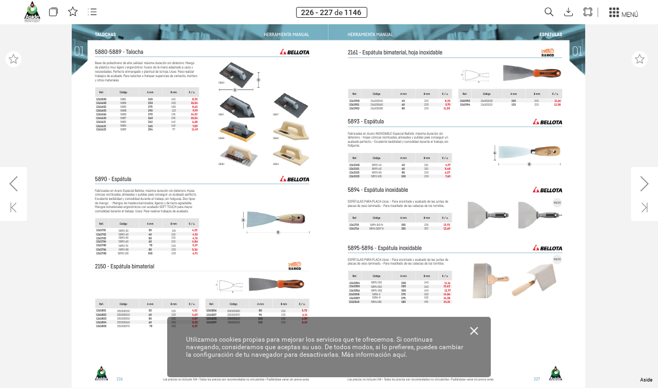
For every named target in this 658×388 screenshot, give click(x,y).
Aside (646, 380)
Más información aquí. (374, 354)
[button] (53, 12)
